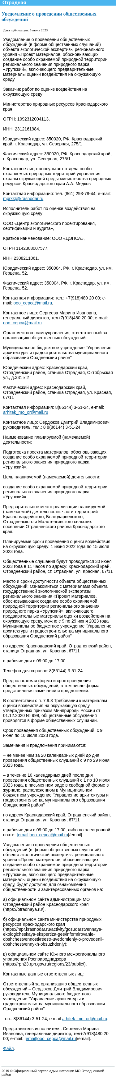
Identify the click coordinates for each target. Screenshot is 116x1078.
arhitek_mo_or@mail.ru (25, 412)
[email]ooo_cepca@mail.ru (42, 834)
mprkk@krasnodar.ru (23, 198)
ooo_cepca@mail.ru (32, 302)
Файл (8, 1048)
